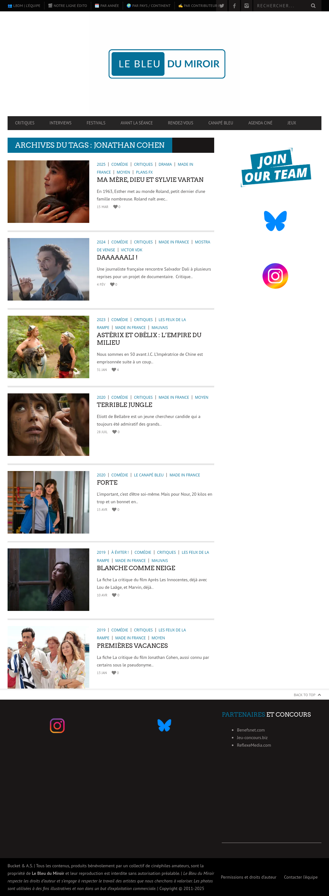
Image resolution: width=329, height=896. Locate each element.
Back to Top (305, 694)
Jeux (292, 123)
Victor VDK (132, 250)
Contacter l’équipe (301, 877)
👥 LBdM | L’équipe (24, 5)
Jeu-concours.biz (252, 737)
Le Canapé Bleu (149, 475)
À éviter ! (120, 552)
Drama (165, 164)
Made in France (174, 242)
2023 (101, 319)
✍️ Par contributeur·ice (201, 5)
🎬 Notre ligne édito (67, 5)
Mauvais (160, 327)
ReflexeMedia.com (254, 745)
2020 (101, 397)
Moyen (123, 172)
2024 (101, 242)
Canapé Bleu (221, 123)
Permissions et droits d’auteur (248, 877)
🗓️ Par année (107, 5)
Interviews (61, 123)
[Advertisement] (271, 803)
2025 (101, 164)
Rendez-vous (180, 123)
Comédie (119, 164)
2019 (101, 552)
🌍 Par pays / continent (148, 5)
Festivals (96, 123)
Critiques (24, 123)
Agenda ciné (260, 123)
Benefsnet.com (251, 730)
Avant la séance (136, 123)
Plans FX (144, 172)
